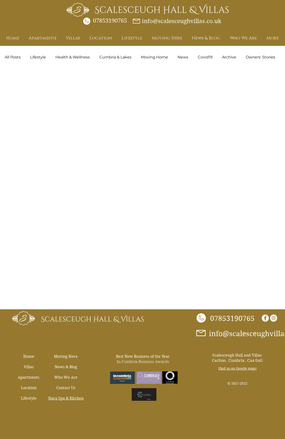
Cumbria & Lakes (115, 57)
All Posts (13, 57)
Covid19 (205, 57)
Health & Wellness (72, 57)
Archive (229, 57)
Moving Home (154, 57)
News (183, 57)
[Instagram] (273, 318)
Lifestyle (38, 57)
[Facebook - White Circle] (265, 318)
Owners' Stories (260, 57)
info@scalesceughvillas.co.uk (181, 21)
